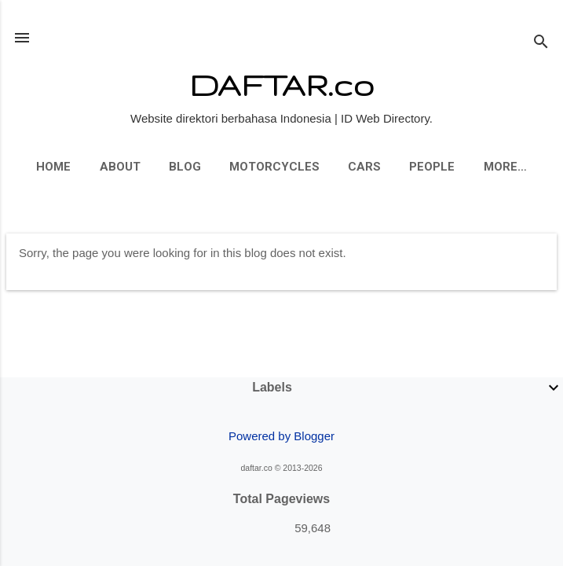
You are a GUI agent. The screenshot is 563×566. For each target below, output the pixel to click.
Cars (364, 167)
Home (53, 167)
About (120, 167)
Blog (185, 167)
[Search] (541, 43)
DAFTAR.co (281, 84)
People (432, 167)
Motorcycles (274, 167)
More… (505, 167)
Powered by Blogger (281, 436)
